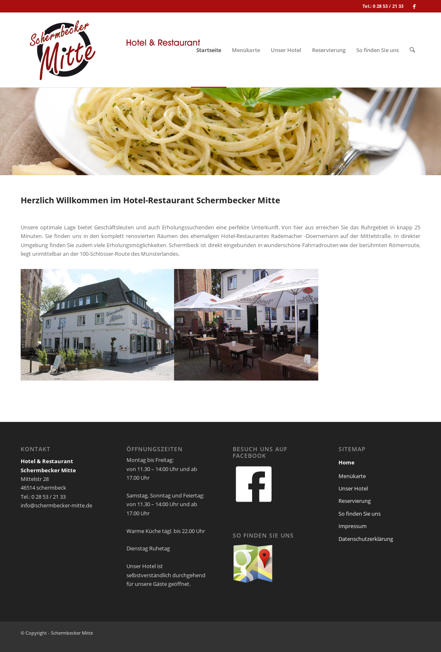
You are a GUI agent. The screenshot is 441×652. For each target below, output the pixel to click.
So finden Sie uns (359, 513)
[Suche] (412, 50)
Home (346, 462)
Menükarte (352, 476)
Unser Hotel (353, 488)
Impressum (352, 526)
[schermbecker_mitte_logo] (114, 50)
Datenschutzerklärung (365, 539)
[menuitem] (208, 50)
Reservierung (354, 500)
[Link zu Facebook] (414, 6)
